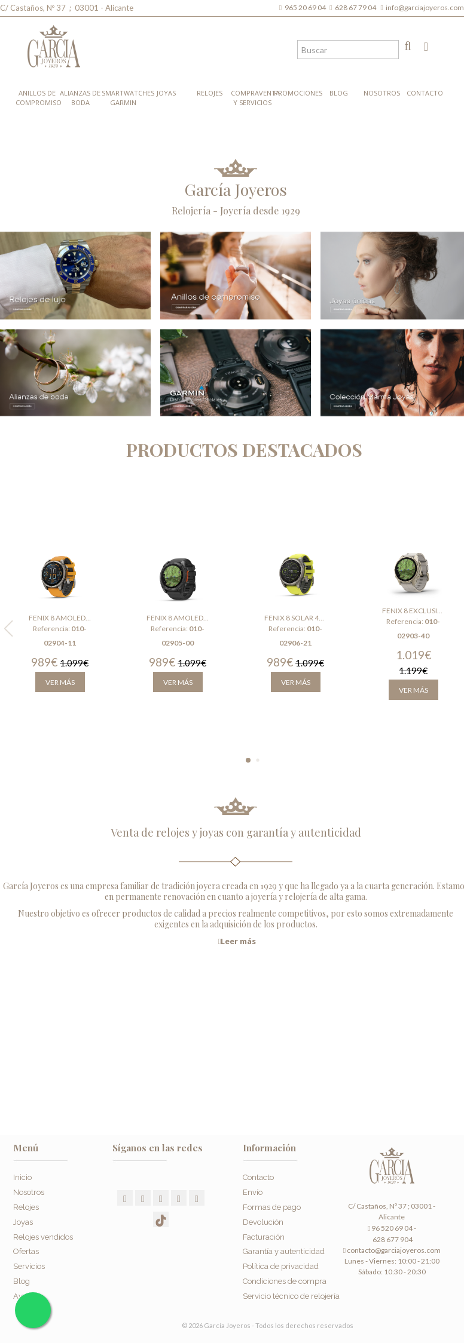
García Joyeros (236, 189)
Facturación (264, 1237)
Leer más (237, 941)
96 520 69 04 (390, 1228)
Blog (338, 92)
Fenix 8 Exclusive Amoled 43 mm (413, 610)
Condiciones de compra (284, 1281)
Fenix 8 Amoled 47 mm (60, 617)
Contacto (425, 92)
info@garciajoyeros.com (425, 7)
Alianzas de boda (80, 97)
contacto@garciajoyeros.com (394, 1250)
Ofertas (26, 1251)
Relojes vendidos (43, 1237)
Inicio (22, 1177)
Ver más (60, 682)
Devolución (263, 1222)
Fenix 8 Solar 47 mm (295, 617)
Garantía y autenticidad (284, 1251)
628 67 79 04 (356, 7)
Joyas (166, 92)
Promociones (295, 92)
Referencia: (51, 628)
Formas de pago (272, 1207)
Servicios (29, 1266)
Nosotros (382, 92)
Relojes (209, 92)
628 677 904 (392, 1239)
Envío (252, 1192)
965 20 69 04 (306, 7)
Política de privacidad (281, 1266)
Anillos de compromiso (37, 97)
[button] (248, 760)
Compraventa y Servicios (252, 97)
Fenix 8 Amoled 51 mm (177, 617)
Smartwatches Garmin (123, 97)
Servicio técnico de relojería (291, 1296)
